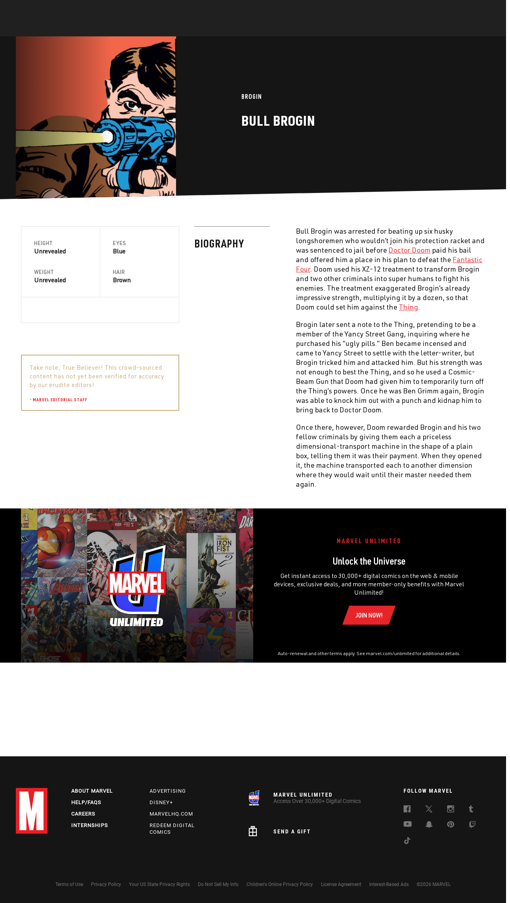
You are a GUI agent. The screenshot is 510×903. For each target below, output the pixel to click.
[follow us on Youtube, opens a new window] (408, 825)
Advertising (168, 791)
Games (311, 28)
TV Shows (277, 28)
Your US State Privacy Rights (159, 884)
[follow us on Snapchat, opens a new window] (429, 826)
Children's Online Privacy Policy (279, 884)
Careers (83, 814)
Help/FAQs (86, 803)
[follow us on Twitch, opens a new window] (472, 826)
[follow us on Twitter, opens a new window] (428, 810)
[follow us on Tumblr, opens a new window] (471, 810)
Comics (165, 28)
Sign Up (70, 10)
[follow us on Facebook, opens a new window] (407, 810)
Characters (203, 28)
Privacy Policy (106, 884)
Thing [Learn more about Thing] (235, 306)
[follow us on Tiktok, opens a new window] (407, 842)
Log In (45, 10)
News (135, 28)
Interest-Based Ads (389, 884)
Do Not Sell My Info (218, 884)
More (370, 28)
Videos (341, 28)
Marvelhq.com (171, 814)
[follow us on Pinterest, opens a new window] (450, 825)
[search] (480, 10)
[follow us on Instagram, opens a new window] (450, 810)
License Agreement (341, 884)
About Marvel (92, 791)
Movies (242, 28)
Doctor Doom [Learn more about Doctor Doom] (236, 250)
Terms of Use (69, 884)
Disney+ (161, 803)
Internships (89, 825)
